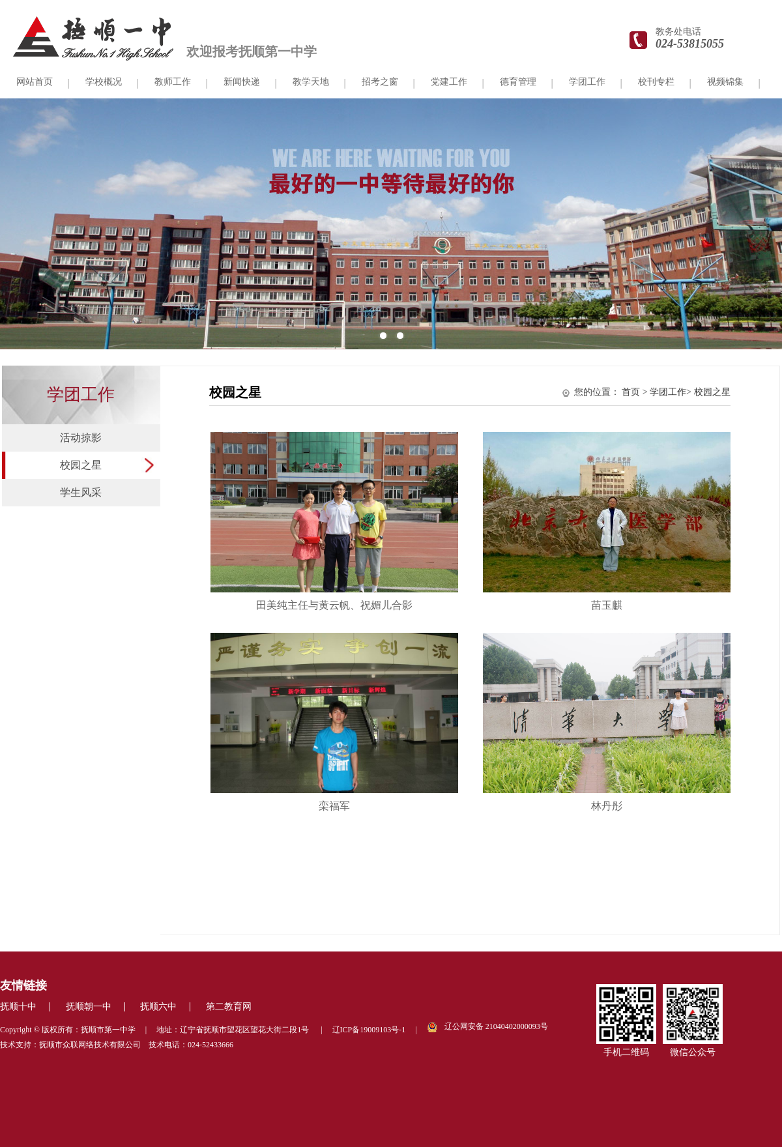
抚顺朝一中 (88, 1006)
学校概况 (103, 82)
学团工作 (587, 82)
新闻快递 (242, 82)
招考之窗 (380, 82)
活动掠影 (81, 437)
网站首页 (34, 82)
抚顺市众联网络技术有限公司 (90, 1044)
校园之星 (81, 465)
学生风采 (81, 492)
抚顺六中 (158, 1006)
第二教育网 (229, 1006)
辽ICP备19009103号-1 (369, 1029)
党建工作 (449, 82)
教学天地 (311, 82)
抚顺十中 (18, 1006)
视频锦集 (725, 82)
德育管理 (518, 82)
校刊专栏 (656, 82)
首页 (631, 392)
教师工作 (172, 82)
